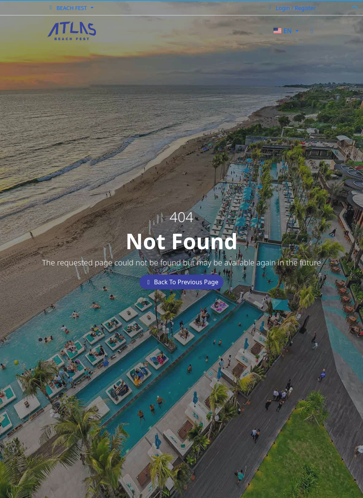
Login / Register (291, 8)
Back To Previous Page (181, 282)
